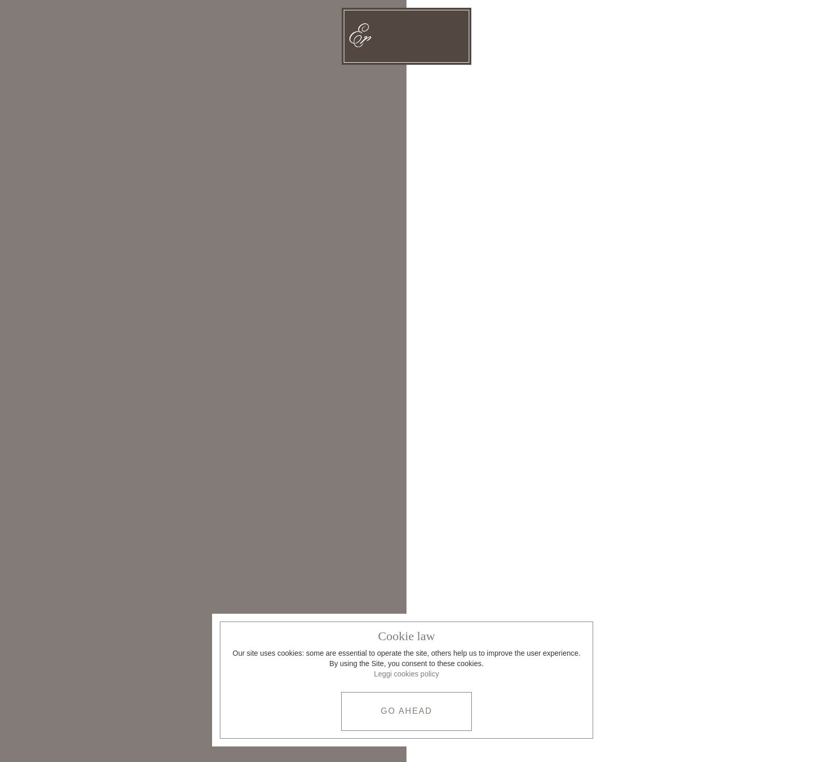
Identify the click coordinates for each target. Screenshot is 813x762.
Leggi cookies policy (406, 674)
